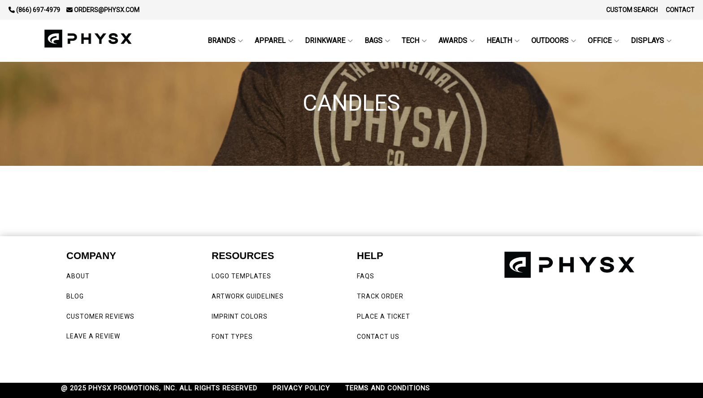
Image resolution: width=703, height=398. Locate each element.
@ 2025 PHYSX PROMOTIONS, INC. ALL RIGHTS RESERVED (159, 388)
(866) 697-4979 (34, 9)
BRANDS (225, 40)
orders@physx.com (102, 9)
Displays (651, 40)
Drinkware (329, 40)
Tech (414, 40)
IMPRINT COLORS (240, 316)
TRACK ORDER (380, 296)
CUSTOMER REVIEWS (101, 316)
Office (603, 40)
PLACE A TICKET (383, 316)
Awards (456, 40)
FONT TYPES (232, 336)
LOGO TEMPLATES (241, 276)
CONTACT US (378, 336)
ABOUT (78, 276)
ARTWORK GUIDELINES (248, 296)
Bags (377, 40)
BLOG (75, 296)
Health (503, 40)
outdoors (553, 40)
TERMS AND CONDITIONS (387, 388)
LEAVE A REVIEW (95, 336)
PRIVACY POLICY (301, 388)
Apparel (274, 40)
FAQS (366, 276)
